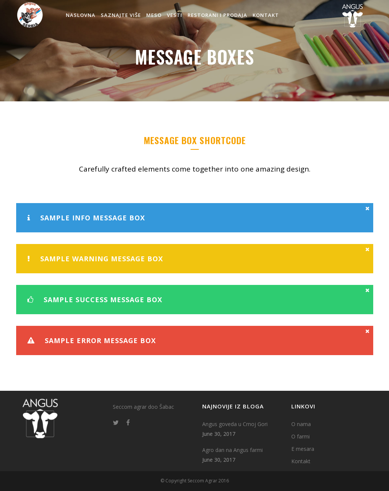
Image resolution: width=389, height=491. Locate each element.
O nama (301, 424)
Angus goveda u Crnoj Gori (235, 424)
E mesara (302, 448)
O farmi (300, 436)
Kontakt (300, 461)
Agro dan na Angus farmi (232, 449)
